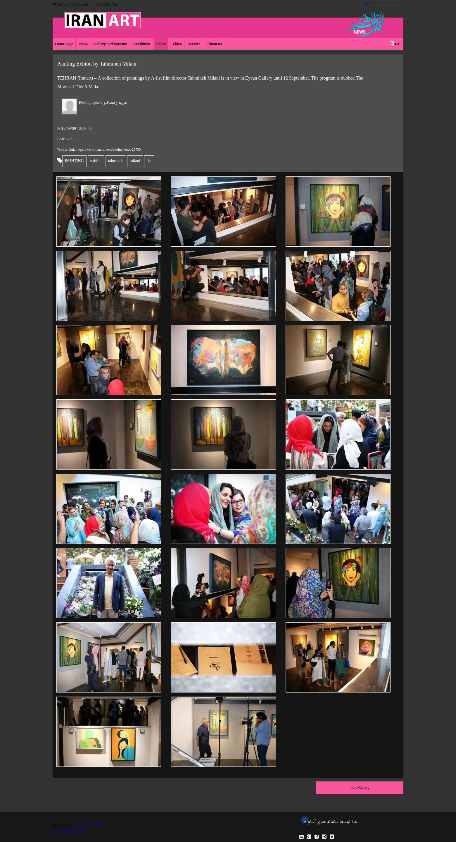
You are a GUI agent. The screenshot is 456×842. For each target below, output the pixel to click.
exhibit (96, 161)
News (83, 44)
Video (177, 44)
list (149, 161)
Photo (161, 44)
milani (135, 161)
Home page (64, 44)
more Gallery (359, 787)
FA (397, 44)
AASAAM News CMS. (69, 832)
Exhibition (142, 44)
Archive (194, 44)
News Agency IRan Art (89, 825)
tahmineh (115, 161)
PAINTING (74, 161)
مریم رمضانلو (103, 103)
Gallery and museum (110, 44)
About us (214, 44)
